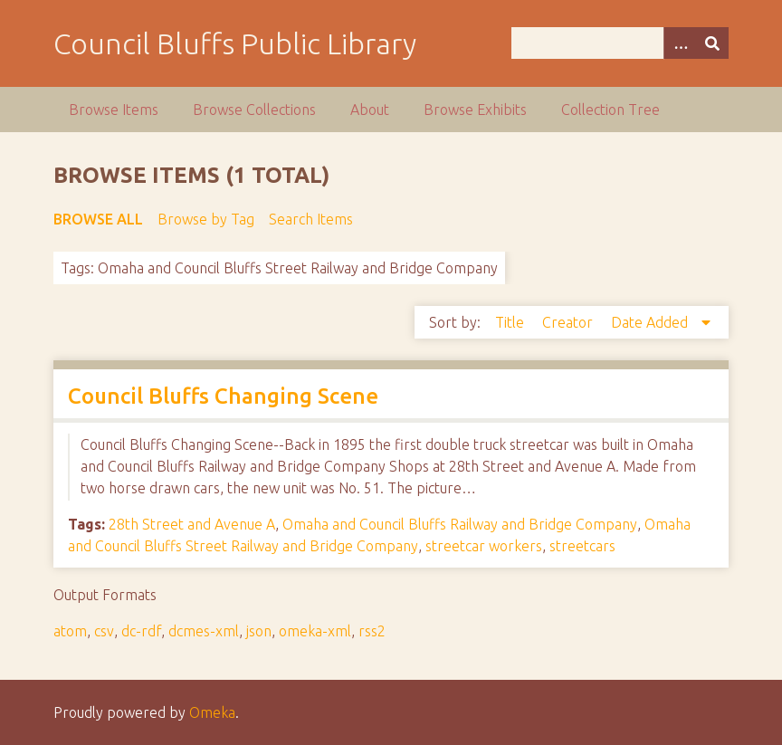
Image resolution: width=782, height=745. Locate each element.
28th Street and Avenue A (192, 524)
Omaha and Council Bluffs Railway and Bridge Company (459, 524)
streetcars (582, 546)
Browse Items (113, 109)
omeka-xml (315, 631)
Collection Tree (610, 109)
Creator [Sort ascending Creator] (569, 322)
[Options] (679, 43)
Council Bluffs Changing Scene (223, 396)
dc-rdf (141, 631)
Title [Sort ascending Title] (511, 322)
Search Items (311, 219)
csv (104, 631)
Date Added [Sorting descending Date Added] (651, 322)
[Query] (620, 43)
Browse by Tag (205, 219)
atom (70, 631)
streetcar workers (483, 546)
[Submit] (712, 43)
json (259, 631)
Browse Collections (254, 109)
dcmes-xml (203, 631)
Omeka (212, 712)
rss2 (372, 631)
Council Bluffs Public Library (234, 43)
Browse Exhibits (475, 109)
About (369, 109)
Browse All (98, 219)
